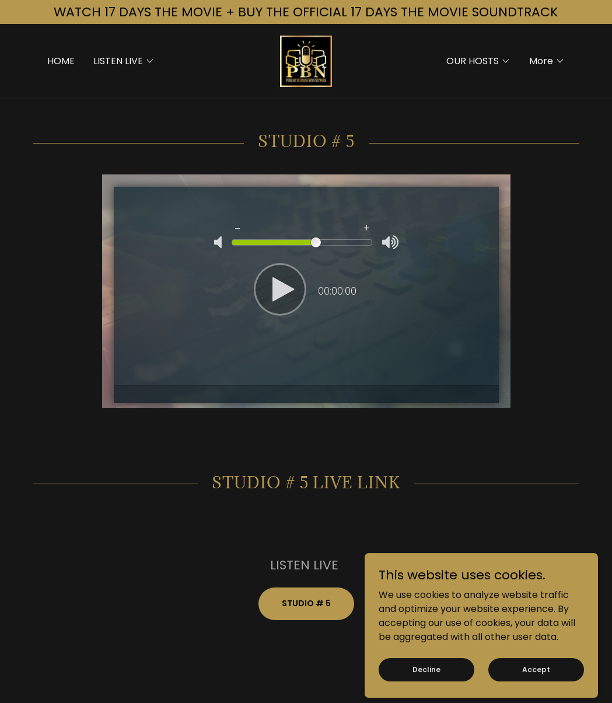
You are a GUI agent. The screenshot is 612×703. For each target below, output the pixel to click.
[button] (124, 61)
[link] (306, 60)
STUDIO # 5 (306, 603)
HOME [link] (61, 61)
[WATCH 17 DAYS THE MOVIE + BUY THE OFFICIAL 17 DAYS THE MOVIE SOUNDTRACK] (306, 12)
